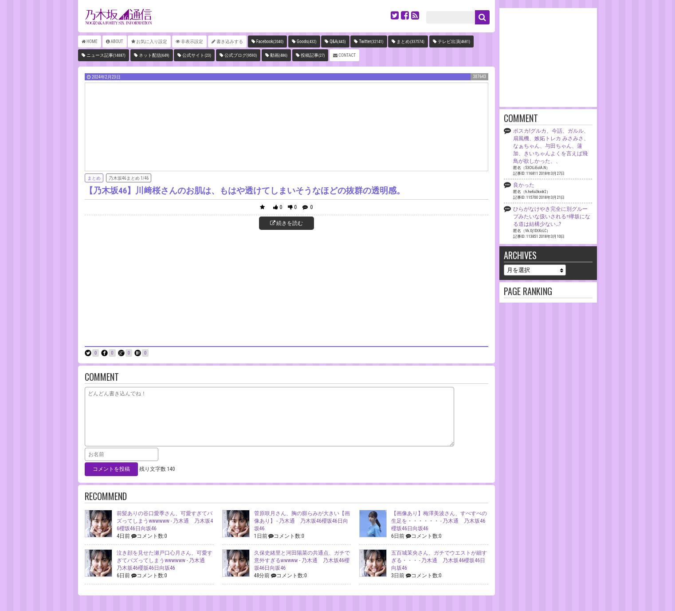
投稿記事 (313, 55)
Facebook (270, 41)
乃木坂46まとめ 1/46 (129, 178)
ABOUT (117, 41)
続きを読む (286, 223)
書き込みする (229, 41)
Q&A (337, 41)
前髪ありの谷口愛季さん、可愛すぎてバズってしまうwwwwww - (165, 521)
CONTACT (347, 55)
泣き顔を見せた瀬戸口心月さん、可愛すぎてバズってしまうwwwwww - (164, 560)
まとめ (410, 41)
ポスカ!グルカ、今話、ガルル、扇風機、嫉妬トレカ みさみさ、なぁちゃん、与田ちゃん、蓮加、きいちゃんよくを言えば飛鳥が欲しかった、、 (551, 146)
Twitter (371, 41)
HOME (92, 41)
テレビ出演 (454, 41)
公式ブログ (240, 55)
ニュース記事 (106, 55)
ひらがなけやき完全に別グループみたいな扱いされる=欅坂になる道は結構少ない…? (551, 216)
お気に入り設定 (151, 41)
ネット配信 (154, 55)
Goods (307, 41)
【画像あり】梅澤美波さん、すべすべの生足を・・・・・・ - (439, 521)
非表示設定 (192, 41)
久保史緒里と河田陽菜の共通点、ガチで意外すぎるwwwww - (302, 560)
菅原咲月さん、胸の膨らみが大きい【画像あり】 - (302, 521)
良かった (523, 185)
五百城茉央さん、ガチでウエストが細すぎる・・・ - (439, 560)
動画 (278, 55)
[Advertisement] (286, 287)
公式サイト (196, 55)
